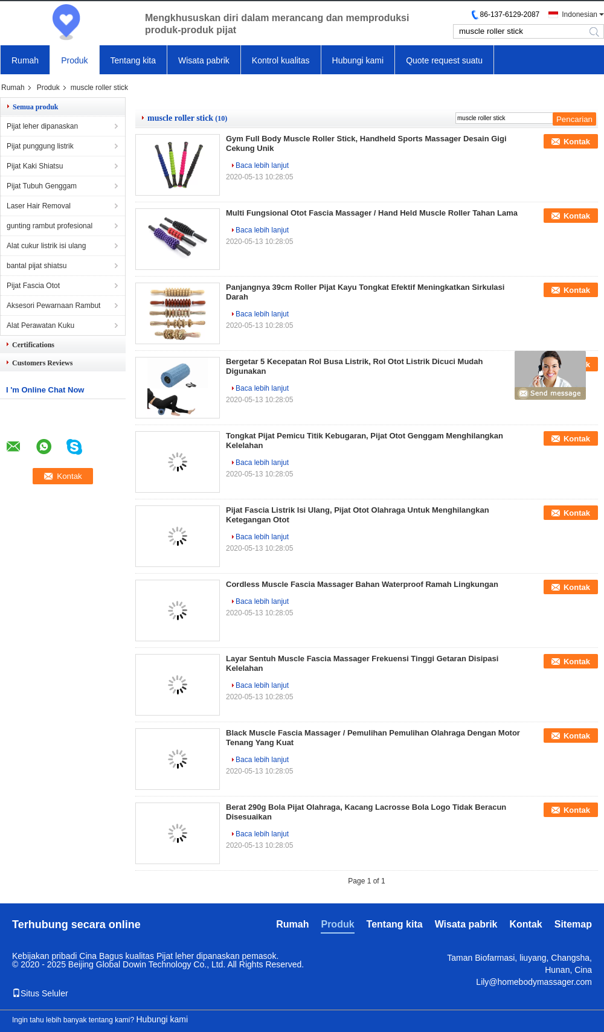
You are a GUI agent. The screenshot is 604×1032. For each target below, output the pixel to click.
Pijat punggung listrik (40, 146)
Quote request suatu (444, 60)
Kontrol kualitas (281, 60)
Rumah (25, 60)
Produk (74, 60)
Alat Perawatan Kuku (40, 325)
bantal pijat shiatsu (36, 265)
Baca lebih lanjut (262, 165)
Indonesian (579, 14)
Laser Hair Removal (39, 206)
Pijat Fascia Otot (33, 285)
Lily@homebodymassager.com (534, 982)
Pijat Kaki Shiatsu (35, 166)
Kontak (577, 141)
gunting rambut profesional (49, 226)
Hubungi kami (358, 60)
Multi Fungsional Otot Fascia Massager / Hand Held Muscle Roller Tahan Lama (372, 212)
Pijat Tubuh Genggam (42, 186)
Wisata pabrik (204, 60)
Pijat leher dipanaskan (42, 126)
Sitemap (573, 924)
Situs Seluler (40, 993)
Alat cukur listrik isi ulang (46, 246)
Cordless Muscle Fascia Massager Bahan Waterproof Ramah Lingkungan (362, 584)
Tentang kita (133, 60)
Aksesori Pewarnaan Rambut (53, 305)
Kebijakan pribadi (44, 956)
